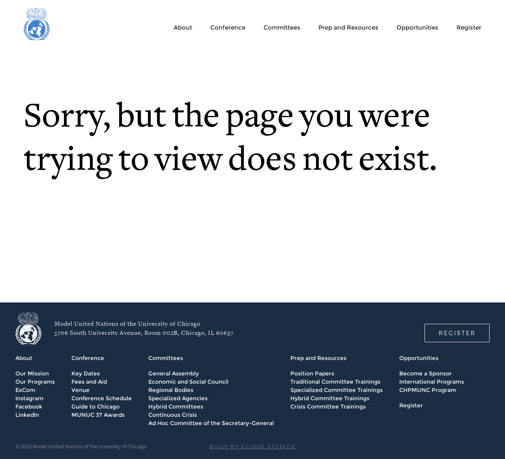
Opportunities (417, 27)
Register (468, 27)
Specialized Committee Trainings (336, 390)
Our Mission (32, 373)
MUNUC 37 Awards (98, 414)
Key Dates (85, 373)
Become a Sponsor (425, 373)
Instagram (29, 398)
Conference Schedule (101, 398)
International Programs (431, 381)
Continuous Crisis (172, 414)
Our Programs (35, 381)
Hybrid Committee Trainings (329, 398)
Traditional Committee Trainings (335, 381)
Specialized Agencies (178, 398)
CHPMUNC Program (427, 390)
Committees (282, 27)
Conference (227, 27)
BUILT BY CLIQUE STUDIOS (252, 446)
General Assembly (173, 373)
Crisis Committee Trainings (328, 406)
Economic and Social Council (188, 381)
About (183, 27)
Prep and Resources (348, 27)
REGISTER (457, 333)
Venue (80, 390)
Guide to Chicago (95, 406)
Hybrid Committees (175, 406)
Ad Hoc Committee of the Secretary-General (211, 423)
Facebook (28, 406)
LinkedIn (27, 414)
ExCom (25, 390)
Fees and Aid (89, 381)
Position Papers (312, 373)
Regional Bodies (170, 390)
